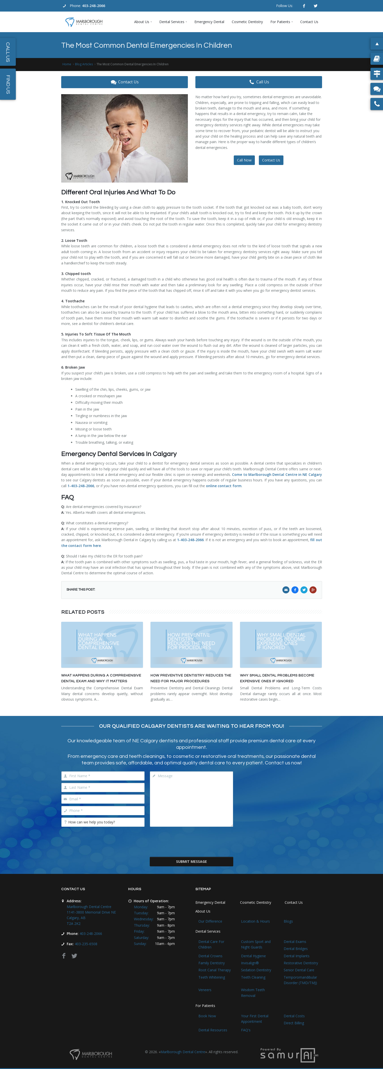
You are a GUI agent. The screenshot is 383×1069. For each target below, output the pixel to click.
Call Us (258, 82)
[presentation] (191, 841)
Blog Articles (84, 64)
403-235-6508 (86, 943)
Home (66, 64)
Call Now (244, 160)
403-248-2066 (93, 5)
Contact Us (124, 82)
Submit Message (191, 861)
